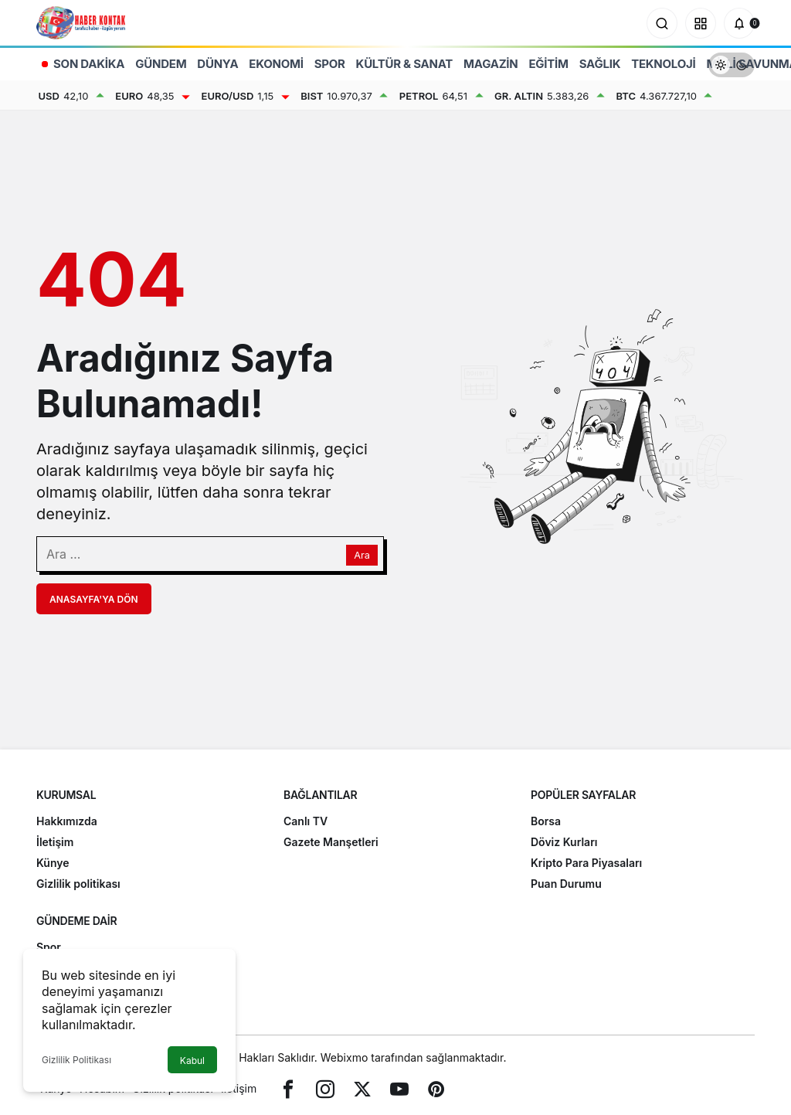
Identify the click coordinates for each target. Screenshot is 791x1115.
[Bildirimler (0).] (739, 23)
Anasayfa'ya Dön (93, 599)
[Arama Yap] (662, 23)
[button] (700, 23)
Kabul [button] (192, 1060)
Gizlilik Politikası (76, 1060)
